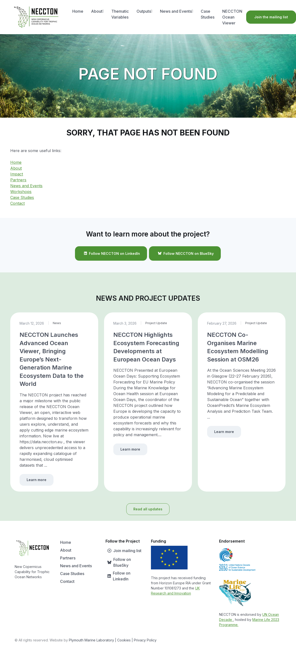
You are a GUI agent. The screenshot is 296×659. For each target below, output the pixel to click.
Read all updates (147, 509)
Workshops (21, 191)
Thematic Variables (120, 14)
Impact (16, 174)
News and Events (176, 11)
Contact (17, 203)
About (97, 11)
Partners (18, 179)
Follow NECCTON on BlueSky (185, 253)
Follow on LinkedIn (118, 576)
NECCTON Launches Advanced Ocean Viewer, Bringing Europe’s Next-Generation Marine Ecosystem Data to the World (52, 359)
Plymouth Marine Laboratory (91, 640)
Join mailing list (123, 551)
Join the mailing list (271, 17)
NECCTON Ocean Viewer (232, 17)
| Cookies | (124, 640)
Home (77, 11)
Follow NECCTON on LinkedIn (111, 253)
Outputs (144, 11)
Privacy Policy (145, 640)
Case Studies (207, 14)
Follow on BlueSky (118, 562)
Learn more (36, 480)
